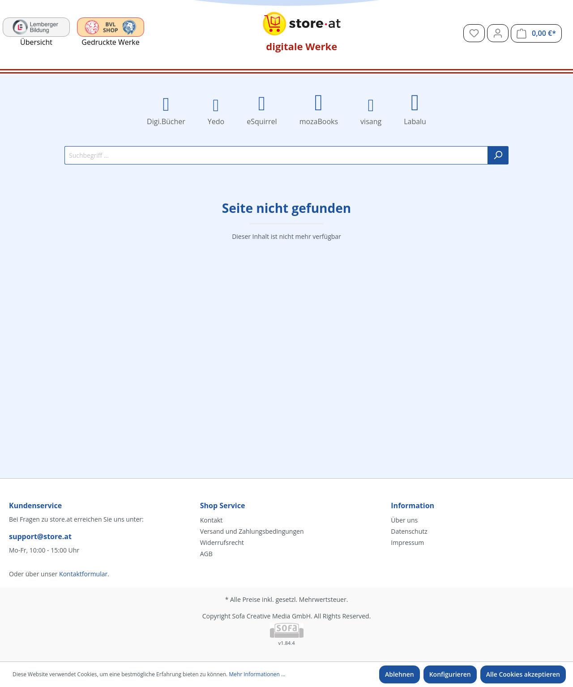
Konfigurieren (450, 674)
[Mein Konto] (498, 33)
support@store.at (40, 536)
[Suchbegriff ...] (276, 155)
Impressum (407, 542)
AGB (206, 553)
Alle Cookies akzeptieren (523, 674)
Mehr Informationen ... (257, 674)
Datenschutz (409, 531)
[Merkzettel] (474, 33)
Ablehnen (399, 674)
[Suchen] (498, 155)
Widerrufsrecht (222, 542)
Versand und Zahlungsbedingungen (252, 531)
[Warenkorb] (536, 33)
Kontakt (211, 520)
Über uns (404, 520)
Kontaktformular (83, 574)
